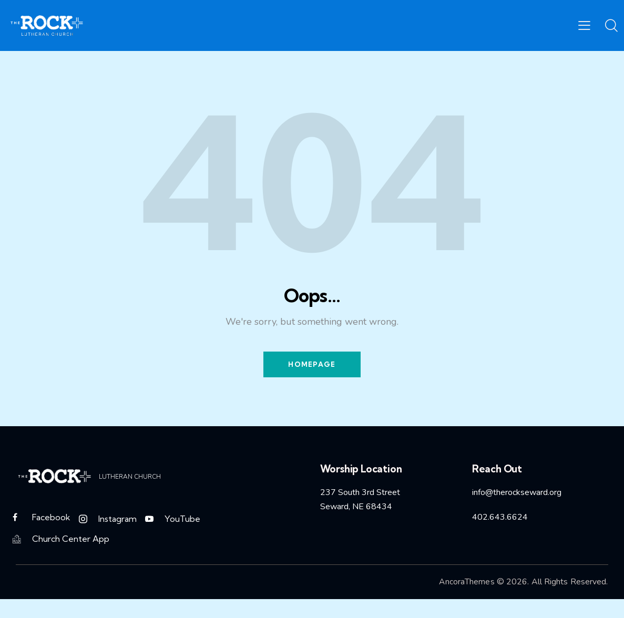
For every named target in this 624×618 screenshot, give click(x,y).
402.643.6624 (500, 518)
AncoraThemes (466, 587)
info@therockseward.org (516, 494)
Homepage (311, 364)
